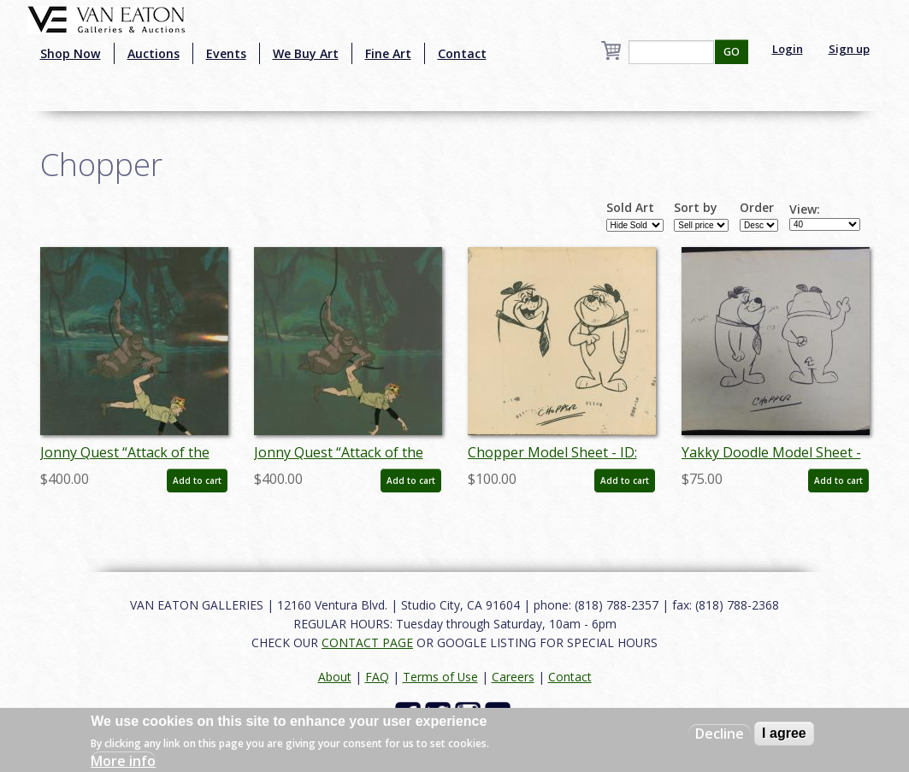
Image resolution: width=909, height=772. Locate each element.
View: (804, 209)
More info (123, 760)
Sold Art (630, 208)
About (334, 677)
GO (731, 51)
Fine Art (388, 53)
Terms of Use (440, 677)
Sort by (695, 208)
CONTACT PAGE (367, 642)
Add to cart (197, 480)
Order (757, 208)
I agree (784, 733)
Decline (719, 733)
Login (787, 48)
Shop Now (70, 53)
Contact (462, 53)
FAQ (377, 677)
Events (226, 53)
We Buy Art (306, 53)
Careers (513, 677)
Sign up (849, 48)
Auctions (153, 53)
